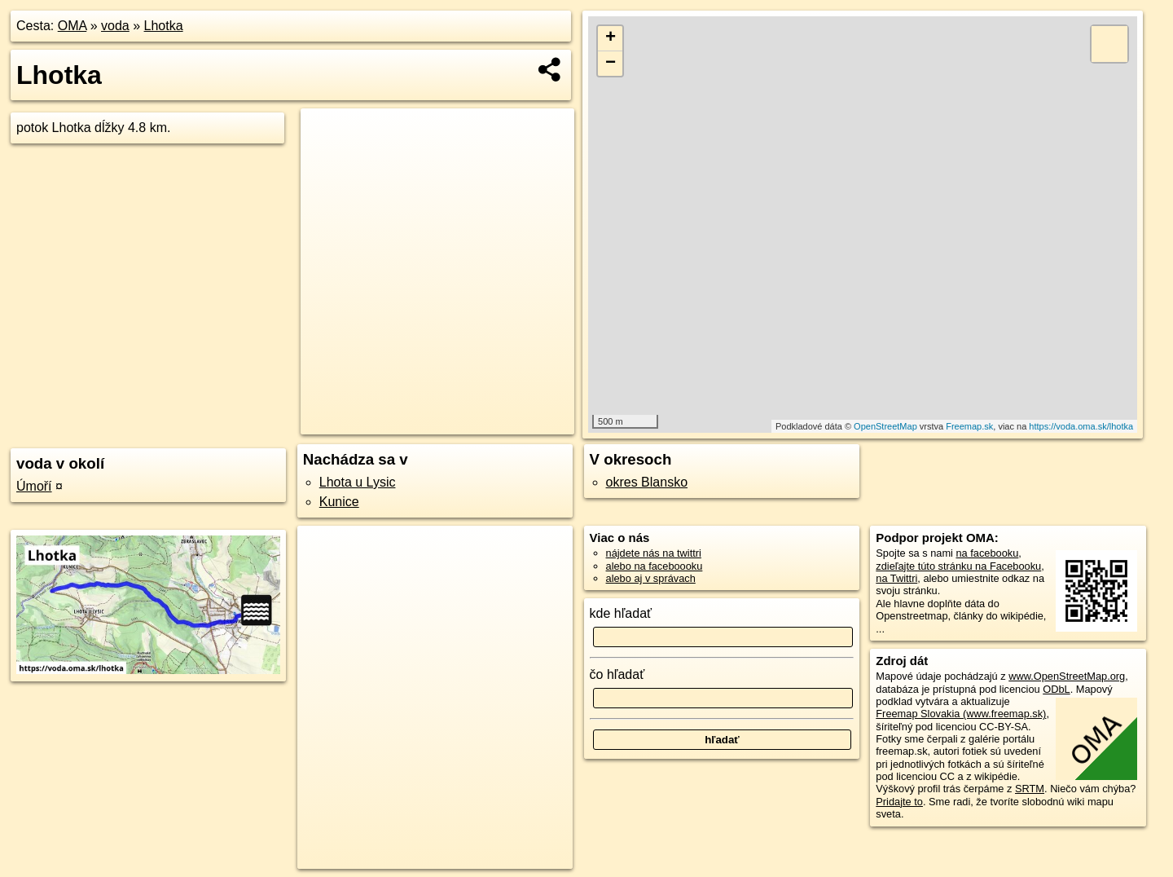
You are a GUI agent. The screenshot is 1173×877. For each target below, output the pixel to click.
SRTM (1029, 788)
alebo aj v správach (651, 578)
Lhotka (163, 26)
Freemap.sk (969, 426)
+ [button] (610, 38)
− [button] (610, 63)
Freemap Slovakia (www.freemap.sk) (961, 713)
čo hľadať (617, 674)
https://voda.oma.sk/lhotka (1081, 426)
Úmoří (34, 486)
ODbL (1056, 689)
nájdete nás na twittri (653, 553)
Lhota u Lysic (357, 482)
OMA (72, 26)
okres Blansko (647, 482)
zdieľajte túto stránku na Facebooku (958, 566)
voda (115, 26)
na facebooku (987, 553)
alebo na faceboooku (654, 566)
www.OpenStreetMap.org (1066, 676)
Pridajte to (899, 801)
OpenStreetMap (885, 426)
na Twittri (896, 578)
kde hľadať (621, 613)
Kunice (339, 502)
